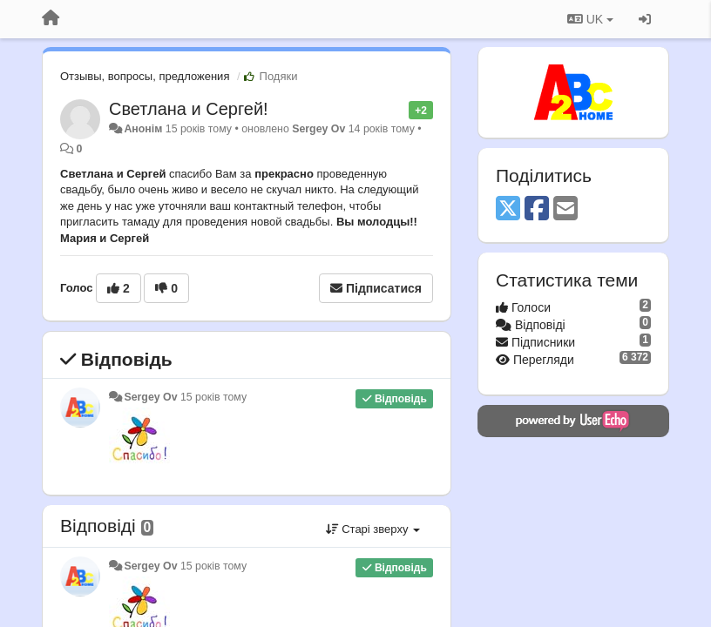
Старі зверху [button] (373, 529)
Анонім (143, 129)
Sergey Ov (318, 129)
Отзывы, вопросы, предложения (144, 76)
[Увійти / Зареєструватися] (644, 19)
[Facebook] (537, 209)
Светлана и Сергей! (188, 108)
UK (590, 19)
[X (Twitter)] (508, 209)
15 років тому (213, 397)
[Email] (565, 209)
